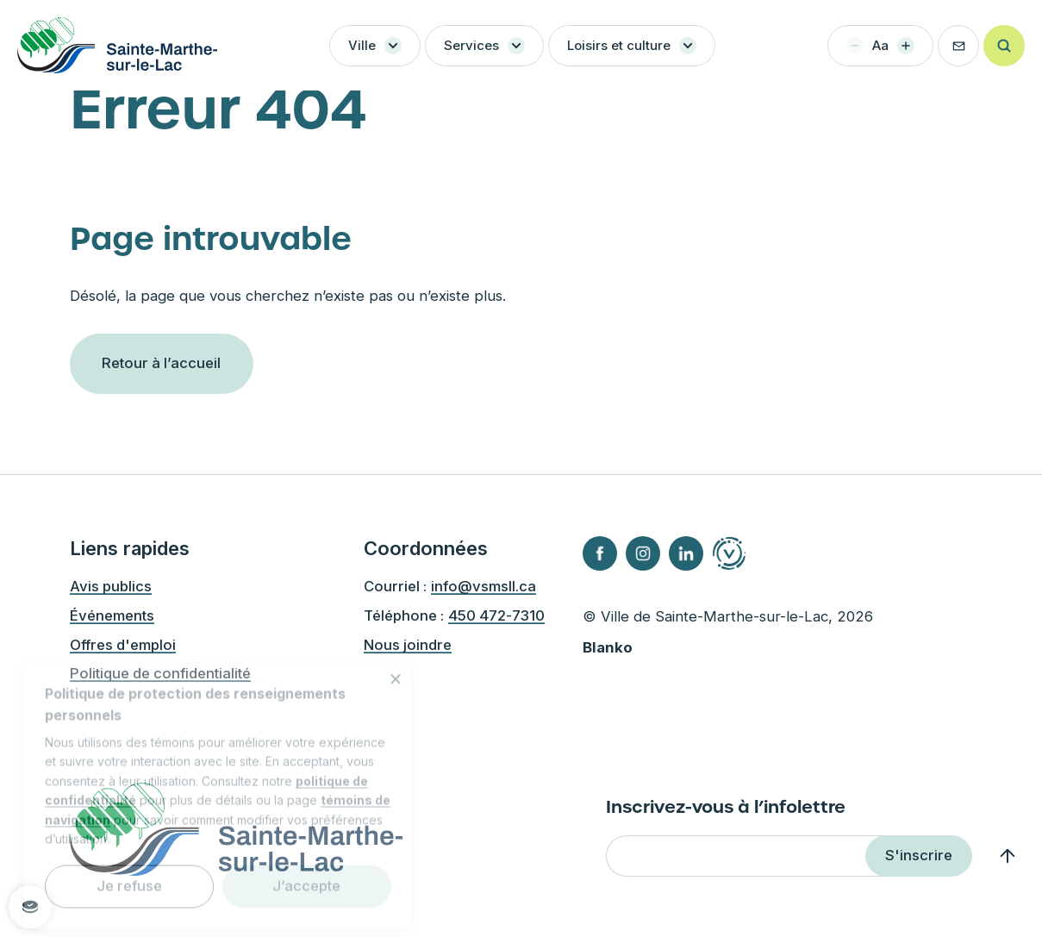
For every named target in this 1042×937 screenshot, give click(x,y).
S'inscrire (918, 855)
